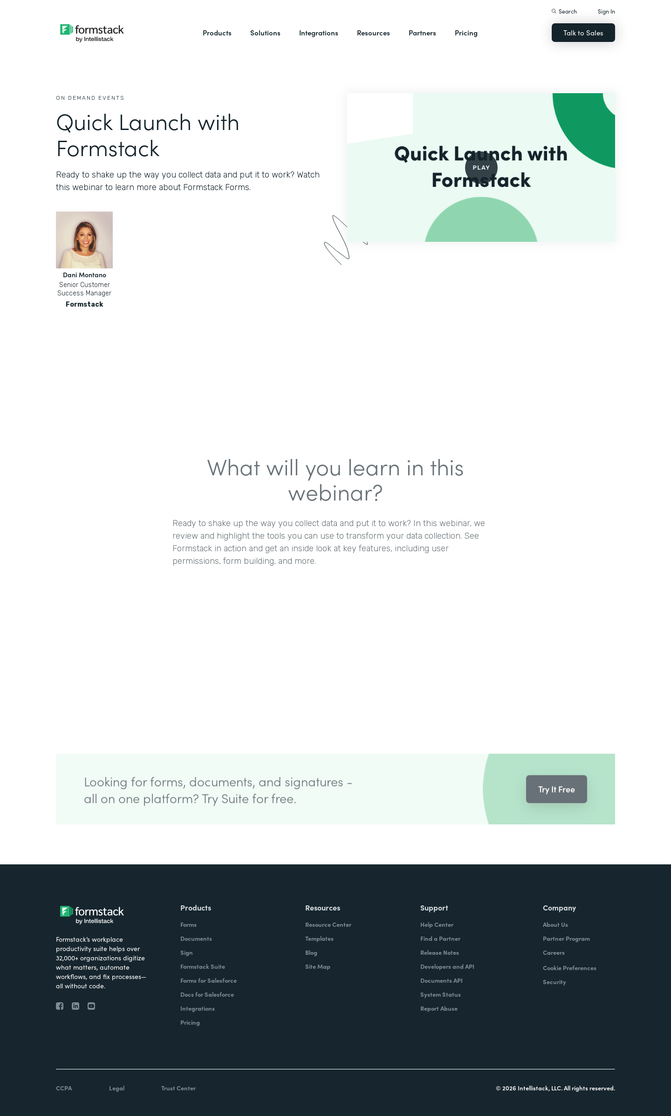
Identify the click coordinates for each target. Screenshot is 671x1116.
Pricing (466, 32)
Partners (422, 32)
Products (217, 32)
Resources (373, 32)
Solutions (265, 32)
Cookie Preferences (569, 967)
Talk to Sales (583, 32)
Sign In (606, 11)
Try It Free (556, 799)
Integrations (318, 32)
